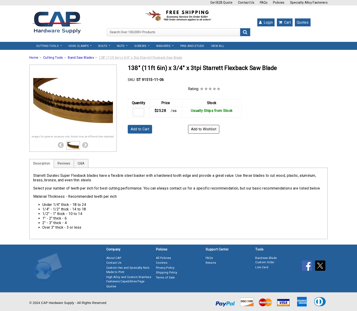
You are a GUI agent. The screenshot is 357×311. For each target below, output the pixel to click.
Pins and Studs (192, 46)
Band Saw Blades (81, 57)
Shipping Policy (166, 272)
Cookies (161, 262)
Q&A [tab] (81, 163)
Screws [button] (140, 46)
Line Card (261, 267)
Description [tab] (41, 163)
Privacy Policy (165, 267)
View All (217, 46)
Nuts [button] (121, 46)
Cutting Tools (53, 57)
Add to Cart (140, 129)
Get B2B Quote (221, 2)
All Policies (163, 258)
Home (33, 57)
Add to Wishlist (204, 129)
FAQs (264, 2)
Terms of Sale (165, 277)
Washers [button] (163, 46)
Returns (211, 262)
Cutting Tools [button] (47, 46)
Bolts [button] (103, 46)
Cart (285, 22)
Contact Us (246, 2)
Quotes (303, 22)
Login (266, 22)
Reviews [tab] (64, 163)
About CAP (113, 258)
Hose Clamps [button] (79, 46)
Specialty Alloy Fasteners (309, 2)
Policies (278, 2)
